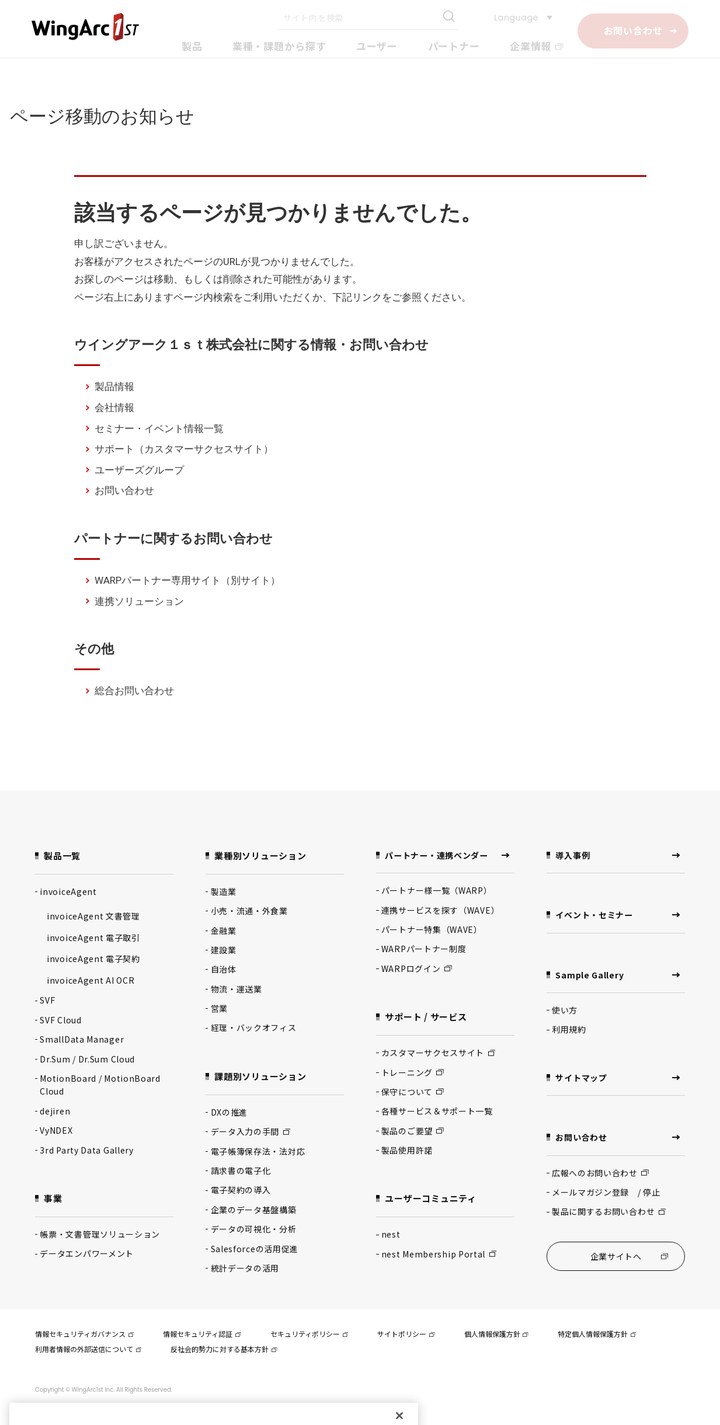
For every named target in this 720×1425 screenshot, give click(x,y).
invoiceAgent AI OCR (90, 980)
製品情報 (114, 386)
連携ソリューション (139, 601)
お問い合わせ (633, 30)
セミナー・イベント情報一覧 (159, 428)
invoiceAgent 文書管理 (93, 916)
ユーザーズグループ (139, 470)
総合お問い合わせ (134, 690)
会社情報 (114, 407)
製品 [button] (192, 46)
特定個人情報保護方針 (597, 1335)
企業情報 (537, 46)
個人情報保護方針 (496, 1335)
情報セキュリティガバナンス (84, 1335)
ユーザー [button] (377, 46)
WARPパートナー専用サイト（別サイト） (187, 580)
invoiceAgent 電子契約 (93, 958)
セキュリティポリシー (309, 1335)
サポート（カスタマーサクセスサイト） (184, 449)
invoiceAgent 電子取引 (93, 937)
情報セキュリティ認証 (202, 1335)
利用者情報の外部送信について (88, 1349)
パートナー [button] (454, 46)
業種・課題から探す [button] (279, 46)
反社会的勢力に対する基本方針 (224, 1349)
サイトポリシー (405, 1335)
